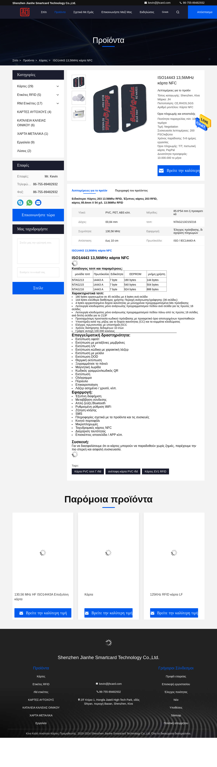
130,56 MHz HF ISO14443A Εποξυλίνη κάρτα (41, 597)
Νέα (176, 699)
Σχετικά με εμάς (84, 12)
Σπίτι (44, 12)
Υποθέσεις (176, 707)
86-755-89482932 (192, 2)
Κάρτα (88, 594)
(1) (32, 133)
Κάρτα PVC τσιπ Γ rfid (87, 471)
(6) (31, 123)
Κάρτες (43, 60)
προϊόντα (28, 60)
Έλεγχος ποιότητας (176, 692)
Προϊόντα (60, 12)
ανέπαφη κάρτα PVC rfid (123, 471)
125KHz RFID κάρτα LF (166, 594)
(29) (25, 86)
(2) (24, 151)
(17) (29, 103)
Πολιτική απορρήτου (176, 723)
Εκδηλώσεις (147, 12)
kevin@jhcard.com (157, 2)
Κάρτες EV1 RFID (155, 471)
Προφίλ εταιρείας (176, 676)
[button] (30, 562)
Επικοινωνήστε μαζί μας (116, 12)
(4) (34, 112)
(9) (26, 142)
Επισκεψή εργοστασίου (176, 684)
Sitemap (176, 715)
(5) (29, 94)
